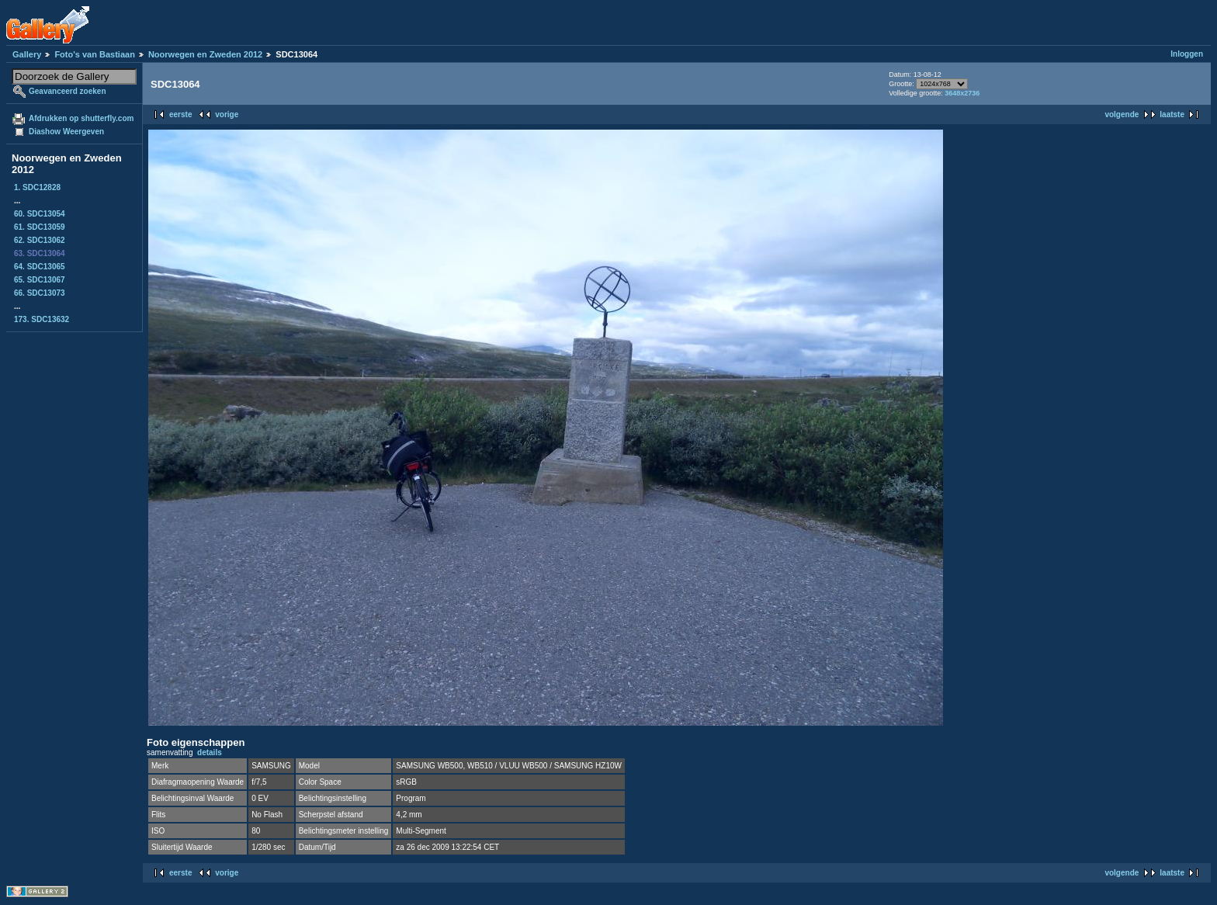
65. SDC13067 (39, 280)
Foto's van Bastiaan (94, 54)
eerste (180, 114)
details (209, 752)
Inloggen (1186, 54)
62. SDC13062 (39, 240)
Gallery (26, 54)
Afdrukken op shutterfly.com (81, 118)
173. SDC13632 (41, 319)
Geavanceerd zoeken (67, 91)
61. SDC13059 (39, 227)
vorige (226, 114)
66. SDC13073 (39, 293)
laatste (1172, 114)
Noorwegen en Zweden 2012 (205, 54)
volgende (1121, 114)
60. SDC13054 (39, 214)
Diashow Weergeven (66, 131)
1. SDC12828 (37, 187)
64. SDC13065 (39, 266)
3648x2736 (962, 93)
